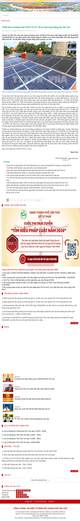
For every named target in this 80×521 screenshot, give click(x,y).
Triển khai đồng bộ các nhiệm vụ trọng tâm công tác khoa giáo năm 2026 (30, 173)
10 (39, 200)
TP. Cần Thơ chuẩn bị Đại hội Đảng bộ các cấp (31, 419)
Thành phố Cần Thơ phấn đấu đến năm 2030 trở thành (34, 389)
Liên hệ (51, 501)
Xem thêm (74, 323)
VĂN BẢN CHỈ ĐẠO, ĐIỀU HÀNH (16, 293)
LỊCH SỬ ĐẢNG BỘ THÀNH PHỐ (16, 426)
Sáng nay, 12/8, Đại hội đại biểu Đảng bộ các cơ (32, 409)
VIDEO (6, 327)
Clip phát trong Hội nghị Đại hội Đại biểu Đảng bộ (32, 399)
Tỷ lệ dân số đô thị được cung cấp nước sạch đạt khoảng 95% (27, 168)
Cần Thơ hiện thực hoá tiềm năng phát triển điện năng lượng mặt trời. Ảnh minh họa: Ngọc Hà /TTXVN (40, 92)
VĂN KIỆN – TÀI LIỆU (12, 446)
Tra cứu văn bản (40, 501)
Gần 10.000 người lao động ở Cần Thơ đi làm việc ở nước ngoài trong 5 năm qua (33, 175)
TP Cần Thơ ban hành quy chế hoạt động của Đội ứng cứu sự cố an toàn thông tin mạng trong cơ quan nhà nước (41, 179)
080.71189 (44, 516)
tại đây (29, 149)
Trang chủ (28, 501)
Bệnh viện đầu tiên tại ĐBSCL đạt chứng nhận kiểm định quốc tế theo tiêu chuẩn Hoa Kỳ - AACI (38, 185)
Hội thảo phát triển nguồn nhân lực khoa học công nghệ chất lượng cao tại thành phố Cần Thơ (37, 183)
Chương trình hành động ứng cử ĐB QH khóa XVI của (34, 379)
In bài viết (73, 158)
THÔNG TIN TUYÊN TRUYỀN (15, 205)
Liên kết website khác (40, 480)
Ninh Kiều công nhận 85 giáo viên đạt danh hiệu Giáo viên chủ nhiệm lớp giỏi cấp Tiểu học (36, 170)
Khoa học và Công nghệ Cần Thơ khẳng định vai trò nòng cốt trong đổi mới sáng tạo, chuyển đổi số (39, 165)
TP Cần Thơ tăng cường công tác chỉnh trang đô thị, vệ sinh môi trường (30, 188)
